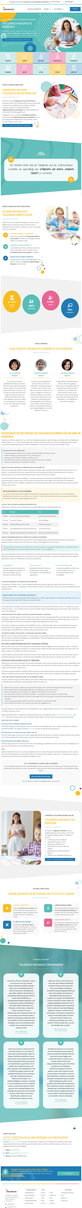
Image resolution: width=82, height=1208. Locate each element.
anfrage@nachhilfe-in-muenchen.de (18, 1153)
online (18, 587)
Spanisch (8, 72)
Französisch (57, 61)
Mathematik (65, 715)
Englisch (41, 61)
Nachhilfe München (34, 9)
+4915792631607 (15, 1150)
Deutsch (74, 72)
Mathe (25, 72)
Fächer (47, 9)
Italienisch (73, 61)
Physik (57, 72)
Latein (41, 72)
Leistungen (59, 9)
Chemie (25, 61)
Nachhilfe (14, 442)
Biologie (8, 61)
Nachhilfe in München (15, 1142)
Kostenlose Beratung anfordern (41, 777)
